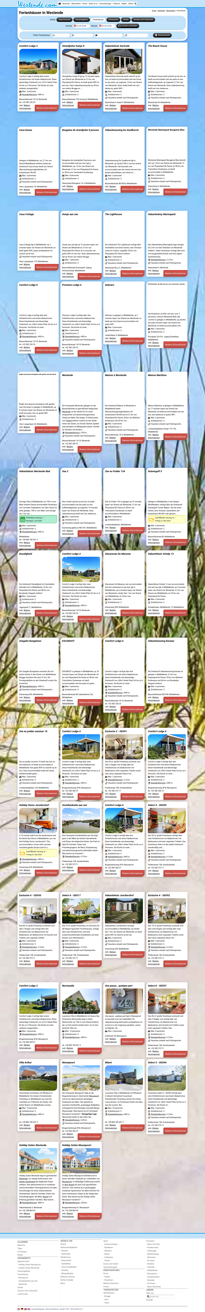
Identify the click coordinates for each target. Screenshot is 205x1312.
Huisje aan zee (70, 214)
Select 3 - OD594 (157, 1062)
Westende (66, 4)
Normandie (68, 985)
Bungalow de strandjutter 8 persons (80, 130)
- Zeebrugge (151, 1251)
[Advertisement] (96, 119)
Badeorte (21, 1245)
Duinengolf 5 (155, 471)
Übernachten (76, 4)
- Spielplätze (66, 1264)
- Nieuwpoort (23, 1278)
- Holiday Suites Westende (28, 1268)
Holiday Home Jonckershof (34, 805)
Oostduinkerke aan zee (74, 805)
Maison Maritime (157, 375)
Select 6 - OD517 (71, 895)
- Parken (106, 1277)
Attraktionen (66, 1257)
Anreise (69, 26)
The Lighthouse (113, 214)
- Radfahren (108, 1247)
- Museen (64, 1251)
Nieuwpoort (68, 1062)
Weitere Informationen (46, 108)
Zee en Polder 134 (115, 471)
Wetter (130, 4)
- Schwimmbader (110, 1244)
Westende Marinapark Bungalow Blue (166, 130)
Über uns (150, 1293)
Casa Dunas (25, 130)
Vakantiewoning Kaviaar (161, 640)
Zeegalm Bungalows (30, 640)
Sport (105, 1241)
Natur (63, 1283)
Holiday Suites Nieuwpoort (76, 1145)
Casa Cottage (26, 214)
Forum (106, 1286)
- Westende (22, 1284)
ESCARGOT (68, 640)
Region (124, 4)
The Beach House (157, 45)
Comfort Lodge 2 (28, 45)
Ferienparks (113, 20)
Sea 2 (65, 471)
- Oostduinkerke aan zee (28, 1281)
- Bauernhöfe (66, 1260)
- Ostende (150, 1267)
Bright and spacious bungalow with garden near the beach (37, 374)
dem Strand (69, 1185)
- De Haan (150, 1260)
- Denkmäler (65, 1254)
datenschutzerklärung (51, 1309)
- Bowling (64, 1270)
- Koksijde (150, 1280)
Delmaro (109, 284)
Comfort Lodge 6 (28, 284)
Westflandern (109, 1293)
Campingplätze (81, 20)
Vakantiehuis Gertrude (117, 45)
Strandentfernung (29, 95)
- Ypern (106, 1303)
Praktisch (116, 4)
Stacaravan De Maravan (118, 553)
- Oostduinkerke (153, 1277)
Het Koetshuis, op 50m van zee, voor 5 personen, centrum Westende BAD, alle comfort (167, 284)
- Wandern (107, 1251)
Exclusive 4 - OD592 (159, 895)
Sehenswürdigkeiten (69, 1247)
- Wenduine (151, 1257)
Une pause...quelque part (118, 985)
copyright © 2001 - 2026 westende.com (70, 1309)
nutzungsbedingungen (37, 1309)
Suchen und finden (127, 26)
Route (105, 1273)
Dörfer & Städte (67, 1280)
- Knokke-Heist (152, 1247)
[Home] (59, 4)
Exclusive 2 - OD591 (116, 731)
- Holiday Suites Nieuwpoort (29, 1265)
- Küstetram (108, 1280)
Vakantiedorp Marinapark (162, 214)
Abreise (94, 26)
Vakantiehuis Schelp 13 (160, 553)
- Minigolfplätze (67, 1273)
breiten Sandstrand (27, 1182)
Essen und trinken (110, 1264)
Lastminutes (23, 1294)
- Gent (105, 1299)
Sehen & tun (93, 4)
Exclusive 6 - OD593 (30, 895)
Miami (108, 1062)
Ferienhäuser (98, 20)
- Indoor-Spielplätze (69, 1267)
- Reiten (106, 1254)
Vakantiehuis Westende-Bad (34, 471)
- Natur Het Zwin (153, 1244)
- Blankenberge (152, 1254)
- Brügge (106, 1296)
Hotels (126, 20)
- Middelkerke (152, 1270)
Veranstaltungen (105, 4)
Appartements (64, 20)
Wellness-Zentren (68, 1277)
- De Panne (150, 1283)
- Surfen (106, 1260)
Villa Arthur (25, 1062)
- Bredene (150, 1264)
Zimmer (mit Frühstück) (143, 20)
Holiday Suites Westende (32, 1145)
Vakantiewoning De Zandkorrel (122, 130)
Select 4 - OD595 (157, 805)
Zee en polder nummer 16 (33, 731)
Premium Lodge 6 (71, 284)
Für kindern (22, 1252)
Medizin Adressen (110, 1283)
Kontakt (149, 1300)
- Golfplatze (108, 1257)
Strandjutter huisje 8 (73, 45)
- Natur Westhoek (153, 1287)
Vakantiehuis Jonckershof (119, 895)
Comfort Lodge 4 (71, 553)
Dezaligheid (25, 553)
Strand (84, 4)
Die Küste (150, 1241)
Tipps (20, 1248)
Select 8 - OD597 (157, 985)
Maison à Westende (115, 375)
